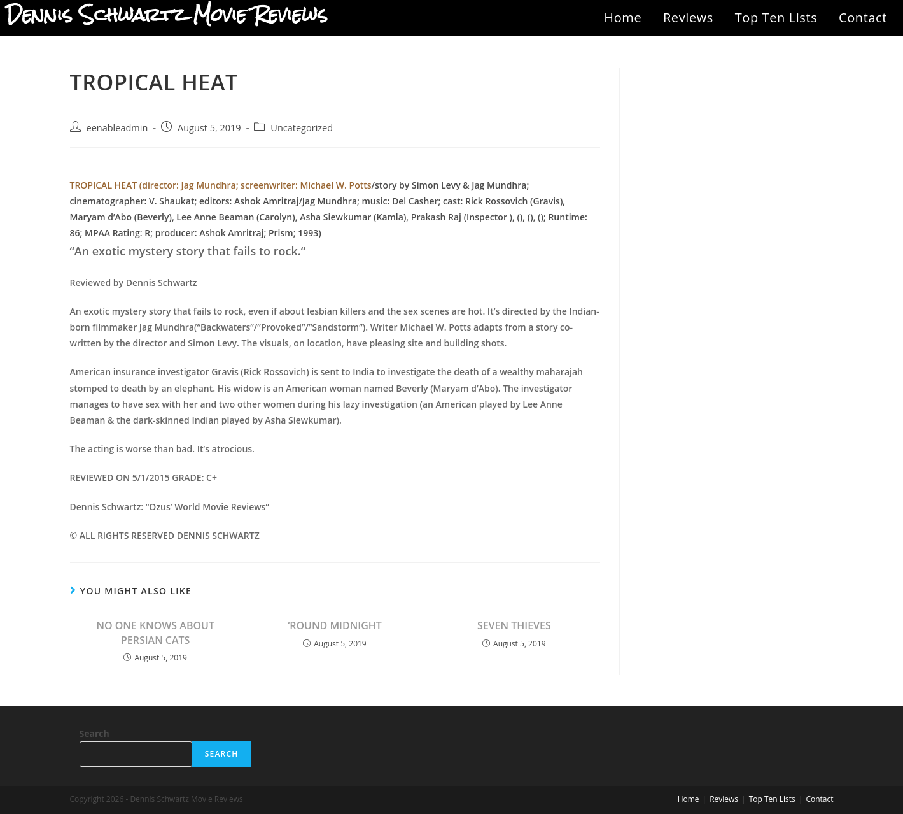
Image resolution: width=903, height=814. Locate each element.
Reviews (688, 17)
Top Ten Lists (776, 17)
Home (622, 17)
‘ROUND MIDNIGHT (335, 625)
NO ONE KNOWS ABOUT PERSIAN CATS (155, 632)
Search (94, 733)
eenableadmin (117, 128)
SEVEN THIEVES (514, 625)
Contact (863, 17)
